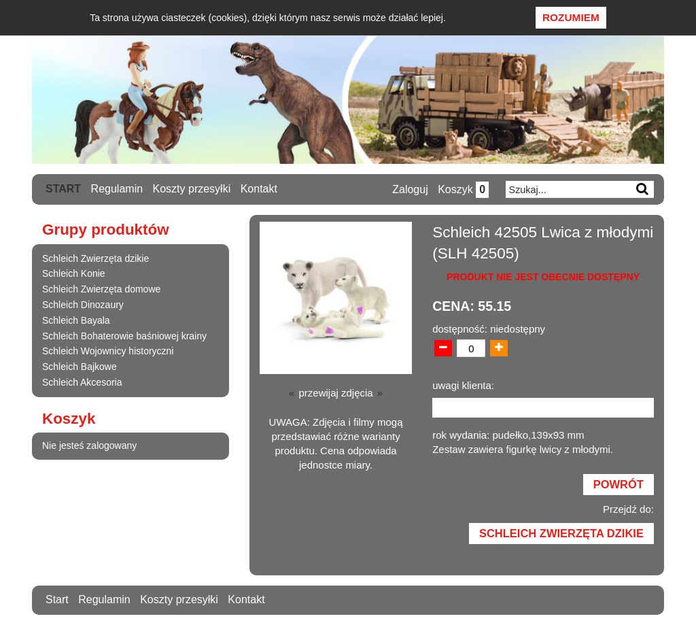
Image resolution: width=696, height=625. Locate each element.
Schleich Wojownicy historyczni (107, 350)
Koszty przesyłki (192, 189)
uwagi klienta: (463, 385)
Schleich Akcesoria (82, 382)
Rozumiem (570, 17)
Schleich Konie (73, 273)
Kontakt (259, 189)
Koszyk (463, 189)
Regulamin (117, 189)
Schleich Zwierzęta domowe (101, 289)
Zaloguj (410, 189)
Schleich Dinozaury (83, 304)
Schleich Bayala (76, 320)
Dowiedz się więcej (489, 17)
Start (63, 189)
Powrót (618, 484)
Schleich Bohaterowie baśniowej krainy (124, 336)
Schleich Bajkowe (79, 366)
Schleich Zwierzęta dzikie (95, 258)
